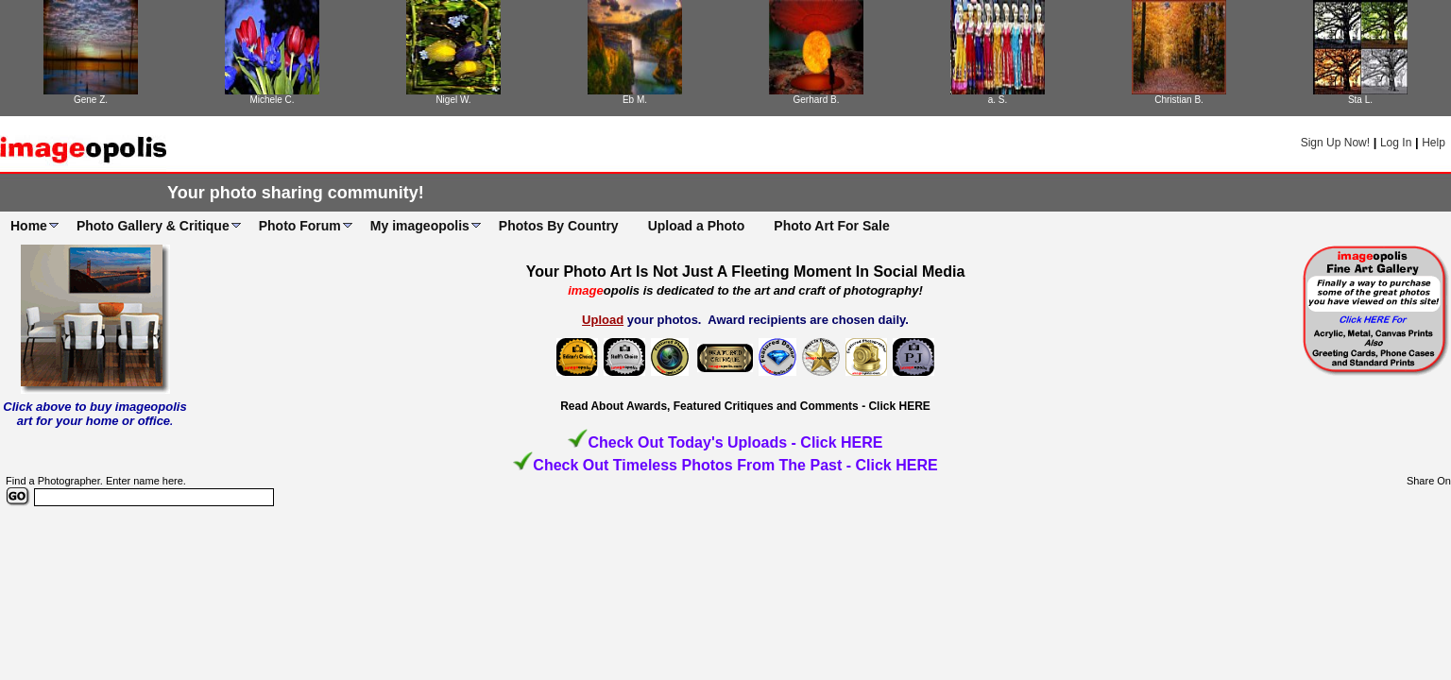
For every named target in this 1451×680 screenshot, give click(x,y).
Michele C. (271, 99)
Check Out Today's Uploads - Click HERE (735, 442)
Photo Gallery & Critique (153, 225)
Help (1433, 142)
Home (28, 225)
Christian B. (1178, 99)
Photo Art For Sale (831, 225)
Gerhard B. (817, 99)
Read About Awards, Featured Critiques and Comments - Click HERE (745, 406)
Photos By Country (559, 225)
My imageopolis (419, 225)
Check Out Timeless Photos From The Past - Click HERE (735, 465)
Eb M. (635, 99)
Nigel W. (452, 99)
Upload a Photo (696, 225)
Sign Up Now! (1335, 142)
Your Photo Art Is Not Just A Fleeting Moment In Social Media (745, 272)
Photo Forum (300, 225)
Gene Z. (91, 99)
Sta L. (1360, 99)
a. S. (998, 99)
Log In (1395, 142)
